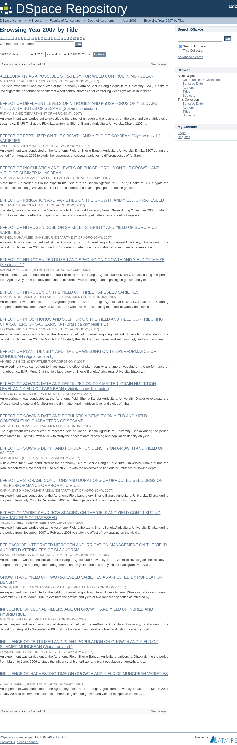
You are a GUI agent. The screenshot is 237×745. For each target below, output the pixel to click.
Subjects (189, 95)
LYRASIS (62, 737)
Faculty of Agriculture (65, 20)
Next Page (158, 64)
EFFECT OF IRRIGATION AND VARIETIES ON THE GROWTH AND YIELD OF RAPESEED (82, 200)
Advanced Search (190, 57)
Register (184, 137)
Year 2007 (129, 20)
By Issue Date (193, 83)
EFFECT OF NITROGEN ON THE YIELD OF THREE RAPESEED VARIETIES (69, 292)
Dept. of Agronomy (101, 20)
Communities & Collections (202, 80)
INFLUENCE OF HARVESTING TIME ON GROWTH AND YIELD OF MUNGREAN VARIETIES (84, 674)
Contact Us (7, 742)
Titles (186, 91)
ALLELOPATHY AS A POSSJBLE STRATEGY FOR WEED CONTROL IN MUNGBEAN (77, 76)
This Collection (191, 50)
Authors (188, 87)
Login (233, 6)
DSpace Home (10, 20)
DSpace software (11, 737)
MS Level (35, 20)
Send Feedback (28, 742)
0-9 (2, 38)
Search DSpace (192, 46)
